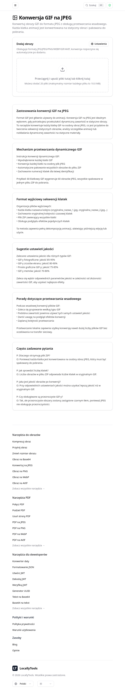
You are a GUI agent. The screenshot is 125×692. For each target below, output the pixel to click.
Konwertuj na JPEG (22, 465)
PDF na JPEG (19, 522)
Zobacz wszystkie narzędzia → (28, 488)
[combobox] (22, 684)
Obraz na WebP (20, 477)
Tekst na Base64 (21, 596)
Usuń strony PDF (21, 516)
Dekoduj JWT (19, 579)
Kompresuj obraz (21, 441)
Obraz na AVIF (20, 483)
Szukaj (94, 5)
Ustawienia (99, 43)
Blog (14, 644)
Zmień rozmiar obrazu (24, 453)
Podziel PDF (18, 510)
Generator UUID (21, 590)
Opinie (15, 650)
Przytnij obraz (19, 447)
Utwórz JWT (18, 573)
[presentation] (62, 75)
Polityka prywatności (23, 624)
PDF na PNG (18, 528)
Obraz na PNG (20, 471)
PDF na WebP (19, 534)
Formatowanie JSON (23, 567)
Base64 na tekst (21, 602)
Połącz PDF (18, 504)
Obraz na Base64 (21, 459)
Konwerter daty (20, 561)
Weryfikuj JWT (19, 585)
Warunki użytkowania (23, 630)
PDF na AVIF (18, 540)
